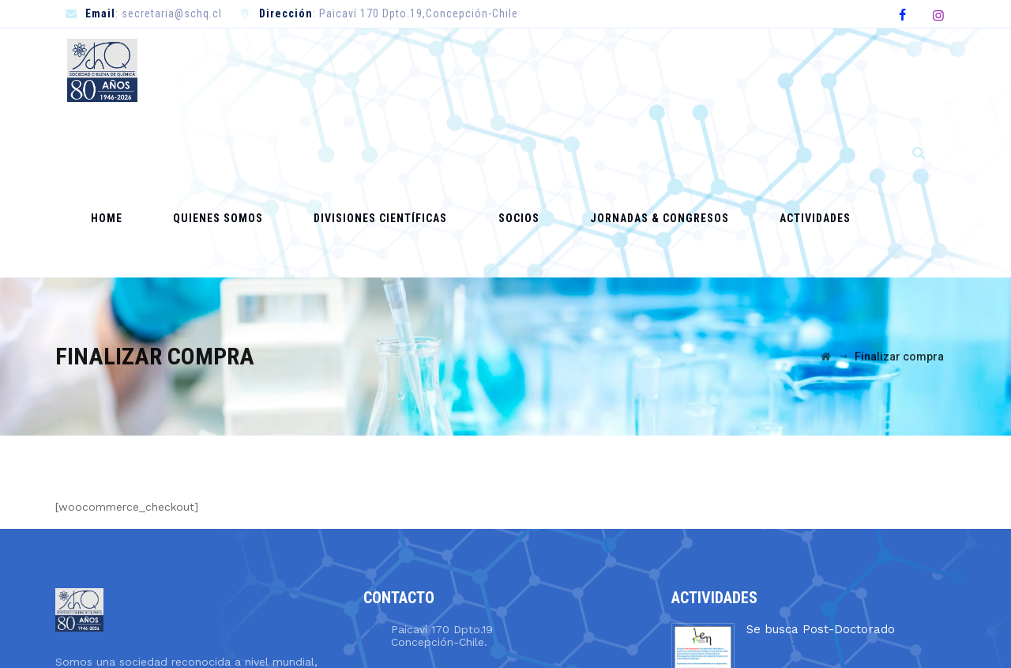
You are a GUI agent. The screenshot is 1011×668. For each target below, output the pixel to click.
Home (197, 69)
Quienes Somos (281, 69)
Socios (526, 69)
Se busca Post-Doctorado (820, 463)
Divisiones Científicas (416, 69)
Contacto (854, 69)
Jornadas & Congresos (638, 69)
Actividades (766, 69)
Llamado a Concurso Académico (838, 550)
